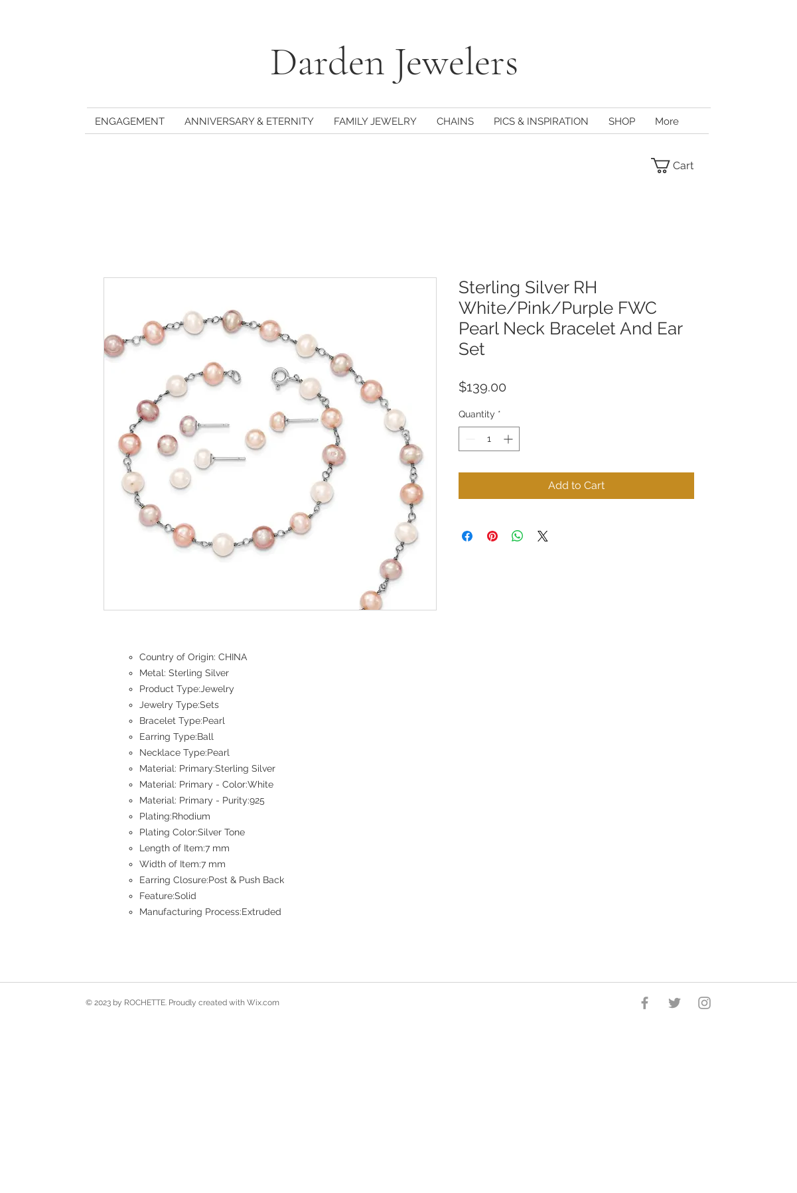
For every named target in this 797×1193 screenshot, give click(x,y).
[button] (680, 165)
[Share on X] (543, 536)
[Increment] (509, 439)
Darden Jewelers (399, 62)
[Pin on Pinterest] (492, 536)
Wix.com (263, 1002)
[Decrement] (469, 439)
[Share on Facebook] (467, 536)
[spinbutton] (489, 439)
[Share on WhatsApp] (518, 536)
